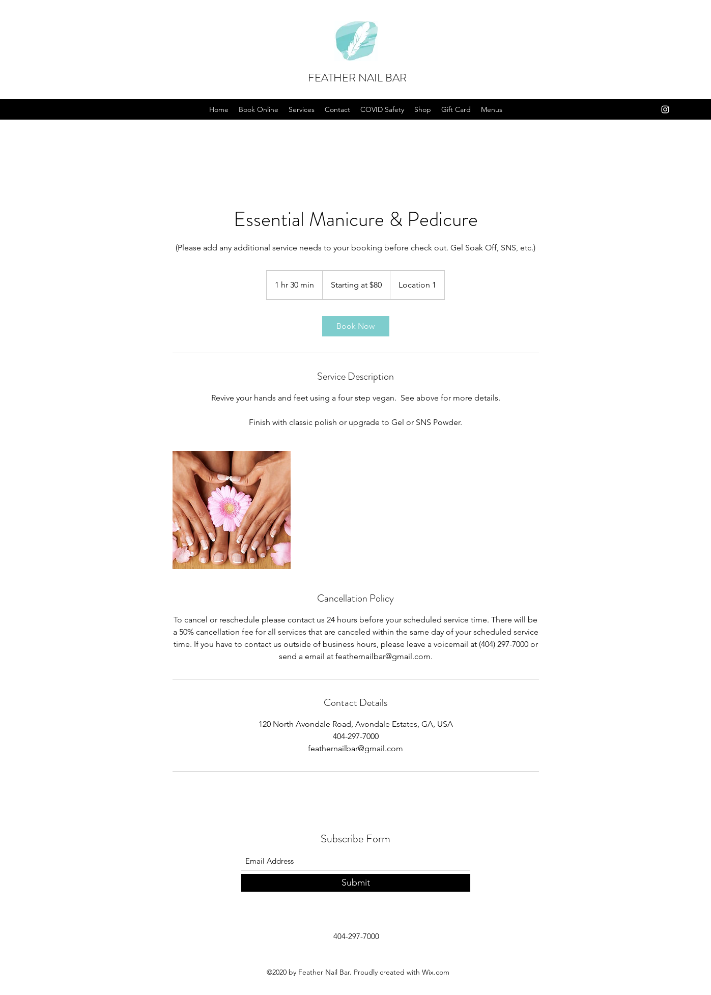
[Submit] (355, 883)
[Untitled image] (232, 510)
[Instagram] (665, 109)
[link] (355, 326)
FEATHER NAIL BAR (357, 78)
